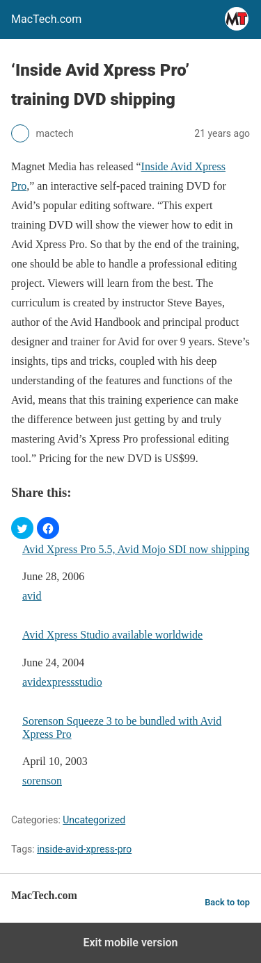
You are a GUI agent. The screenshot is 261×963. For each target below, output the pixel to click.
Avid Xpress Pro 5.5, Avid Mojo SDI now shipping (136, 549)
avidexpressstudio (62, 682)
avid (32, 596)
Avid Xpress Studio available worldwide (112, 635)
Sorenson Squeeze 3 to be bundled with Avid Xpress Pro (121, 727)
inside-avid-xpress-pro (84, 849)
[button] (22, 528)
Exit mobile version (130, 942)
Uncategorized (94, 819)
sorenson (42, 781)
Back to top (227, 902)
